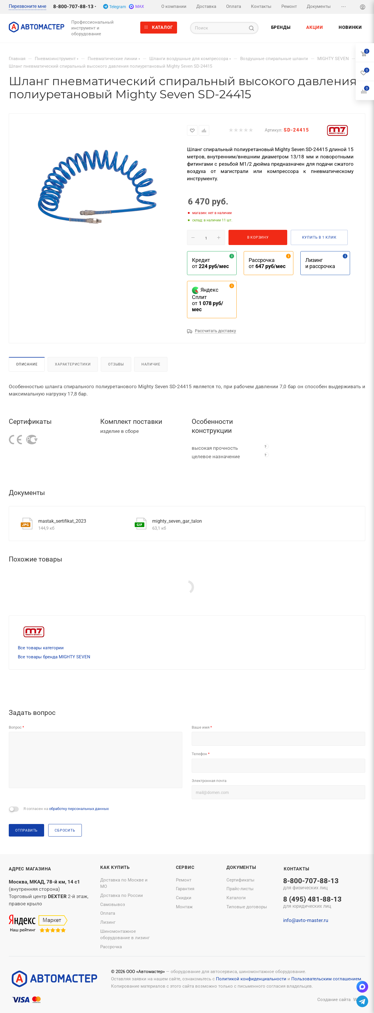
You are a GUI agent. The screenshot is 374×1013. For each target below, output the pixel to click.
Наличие (150, 364)
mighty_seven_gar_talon (177, 521)
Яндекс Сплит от (207, 299)
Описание (26, 364)
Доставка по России (121, 895)
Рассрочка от (267, 263)
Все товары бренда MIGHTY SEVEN (54, 656)
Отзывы (116, 364)
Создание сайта (334, 999)
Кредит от (210, 263)
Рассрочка (111, 946)
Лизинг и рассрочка (320, 263)
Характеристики (73, 364)
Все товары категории (41, 647)
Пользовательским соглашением (326, 978)
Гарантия (185, 888)
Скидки (183, 897)
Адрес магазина (30, 869)
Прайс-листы (240, 888)
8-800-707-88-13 (73, 6)
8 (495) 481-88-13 (312, 903)
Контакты (296, 869)
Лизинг (107, 922)
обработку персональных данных (79, 808)
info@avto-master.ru (305, 920)
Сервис (185, 867)
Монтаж (184, 906)
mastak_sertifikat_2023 (62, 521)
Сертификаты (240, 880)
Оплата (107, 913)
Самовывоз (112, 904)
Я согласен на (66, 808)
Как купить (115, 867)
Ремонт (183, 880)
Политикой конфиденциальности (251, 978)
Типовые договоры (246, 906)
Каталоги (236, 897)
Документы (241, 867)
